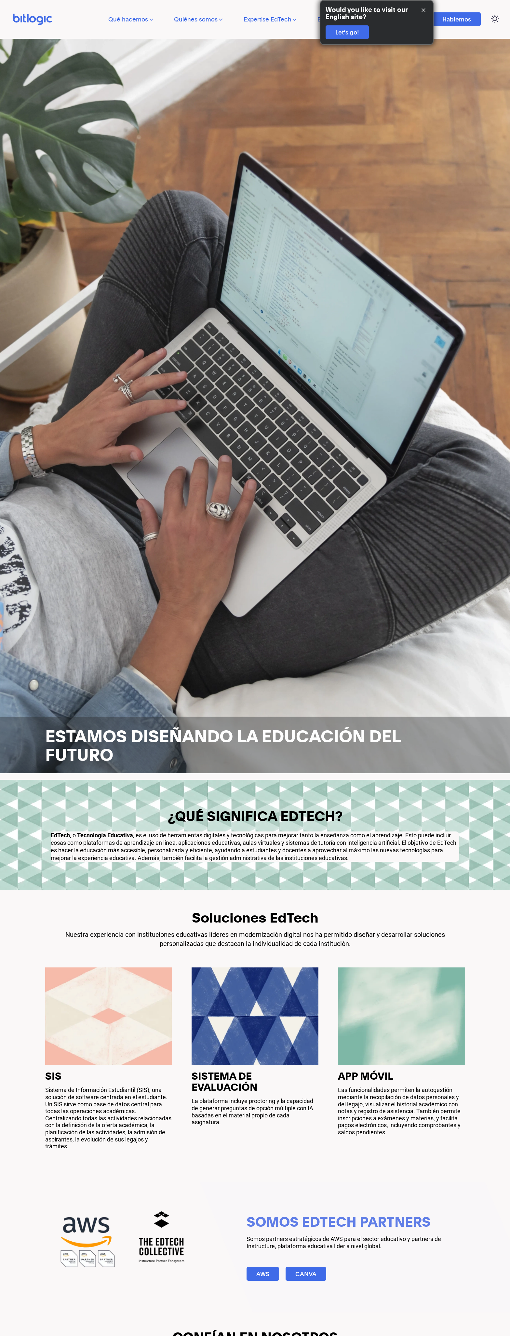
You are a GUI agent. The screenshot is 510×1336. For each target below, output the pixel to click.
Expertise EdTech (271, 19)
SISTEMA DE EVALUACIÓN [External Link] (226, 1081)
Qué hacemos (131, 19)
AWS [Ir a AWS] (262, 1274)
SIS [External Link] (53, 1076)
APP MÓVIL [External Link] (366, 1076)
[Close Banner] (423, 10)
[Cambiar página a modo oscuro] (494, 19)
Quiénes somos (199, 19)
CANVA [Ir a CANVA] (305, 1274)
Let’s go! (347, 32)
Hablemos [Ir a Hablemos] (456, 19)
